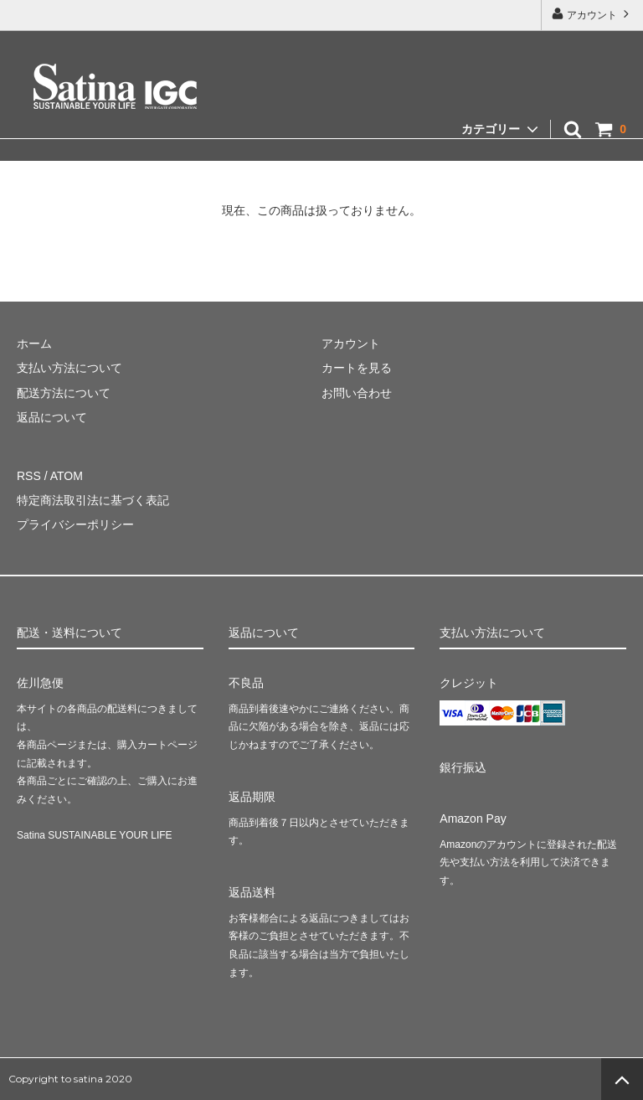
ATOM (66, 476)
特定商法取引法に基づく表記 (93, 500)
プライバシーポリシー (75, 524)
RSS (29, 476)
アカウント (592, 14)
